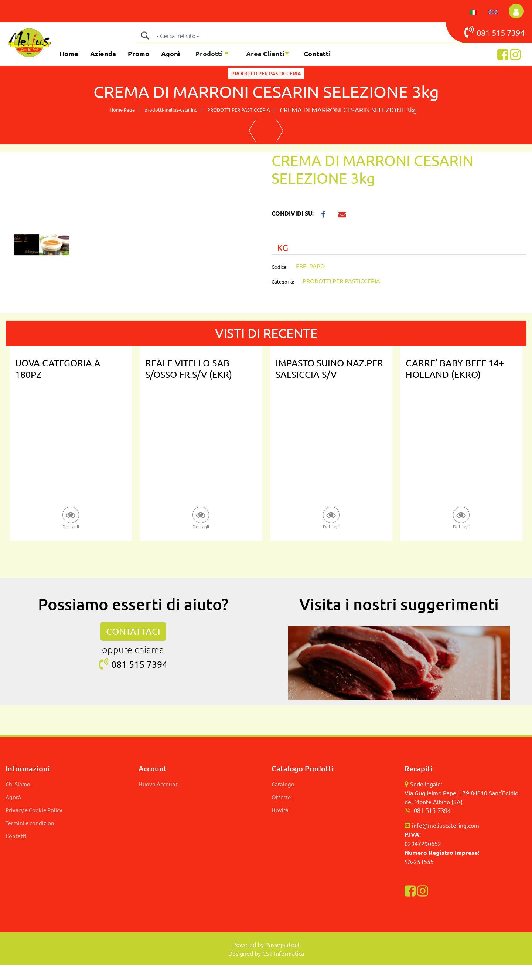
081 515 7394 (432, 810)
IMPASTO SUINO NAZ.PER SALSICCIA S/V (329, 368)
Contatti (317, 53)
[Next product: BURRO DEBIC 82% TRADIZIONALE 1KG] (280, 131)
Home (68, 53)
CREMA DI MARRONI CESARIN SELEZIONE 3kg (348, 110)
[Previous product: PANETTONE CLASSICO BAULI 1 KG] (252, 131)
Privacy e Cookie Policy (34, 809)
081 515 (485, 32)
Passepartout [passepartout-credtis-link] (282, 944)
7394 (516, 32)
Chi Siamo (18, 784)
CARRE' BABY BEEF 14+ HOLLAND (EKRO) (455, 368)
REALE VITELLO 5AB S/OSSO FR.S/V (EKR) (188, 368)
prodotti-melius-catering (171, 109)
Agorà (171, 53)
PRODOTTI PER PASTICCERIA (266, 73)
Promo (138, 53)
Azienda (103, 53)
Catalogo (283, 784)
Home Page (122, 109)
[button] (144, 35)
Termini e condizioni (31, 822)
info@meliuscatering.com (445, 825)
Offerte (281, 796)
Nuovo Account (158, 784)
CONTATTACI (133, 631)
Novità (280, 809)
